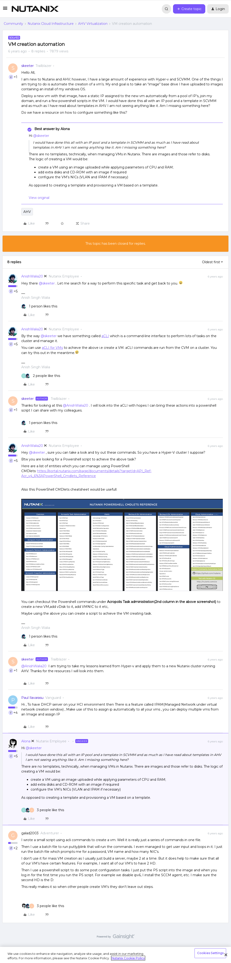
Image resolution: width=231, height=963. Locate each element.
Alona (25, 741)
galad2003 (30, 833)
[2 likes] (40, 375)
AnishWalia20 (32, 276)
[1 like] (39, 306)
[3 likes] (42, 810)
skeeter (27, 66)
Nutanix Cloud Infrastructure (51, 24)
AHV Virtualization (93, 24)
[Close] (226, 955)
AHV (27, 212)
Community (13, 24)
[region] (115, 955)
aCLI (105, 336)
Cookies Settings (210, 953)
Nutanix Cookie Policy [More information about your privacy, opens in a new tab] (128, 958)
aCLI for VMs (52, 348)
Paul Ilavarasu (32, 698)
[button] (5, 10)
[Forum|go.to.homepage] (35, 9)
